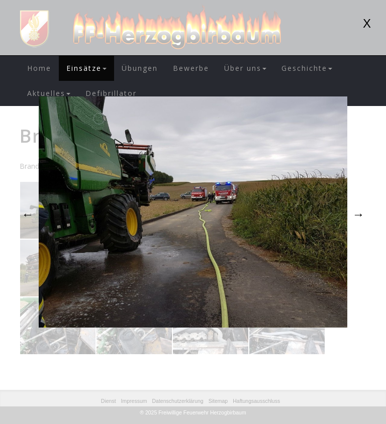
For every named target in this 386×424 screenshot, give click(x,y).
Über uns (245, 68)
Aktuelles (48, 93)
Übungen (140, 68)
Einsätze (86, 68)
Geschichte (306, 68)
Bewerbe (191, 68)
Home (39, 68)
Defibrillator (111, 93)
